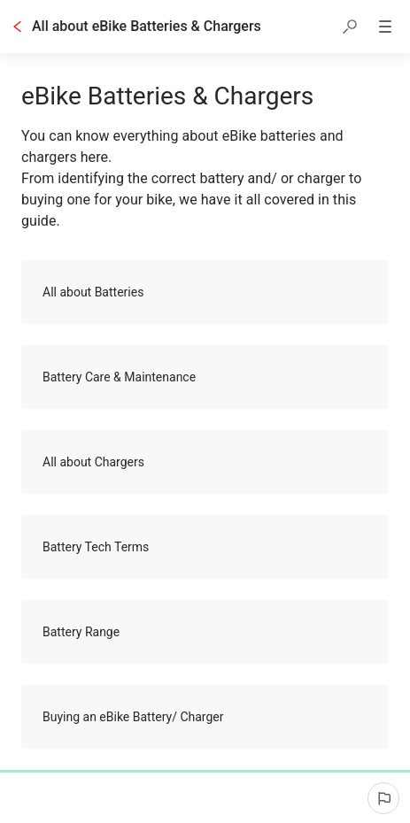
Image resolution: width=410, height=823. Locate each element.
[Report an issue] (383, 798)
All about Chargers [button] (206, 462)
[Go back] (17, 26)
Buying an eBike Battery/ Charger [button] (206, 716)
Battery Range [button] (206, 631)
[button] (349, 26)
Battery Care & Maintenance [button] (206, 377)
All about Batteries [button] (206, 292)
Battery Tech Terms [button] (206, 547)
